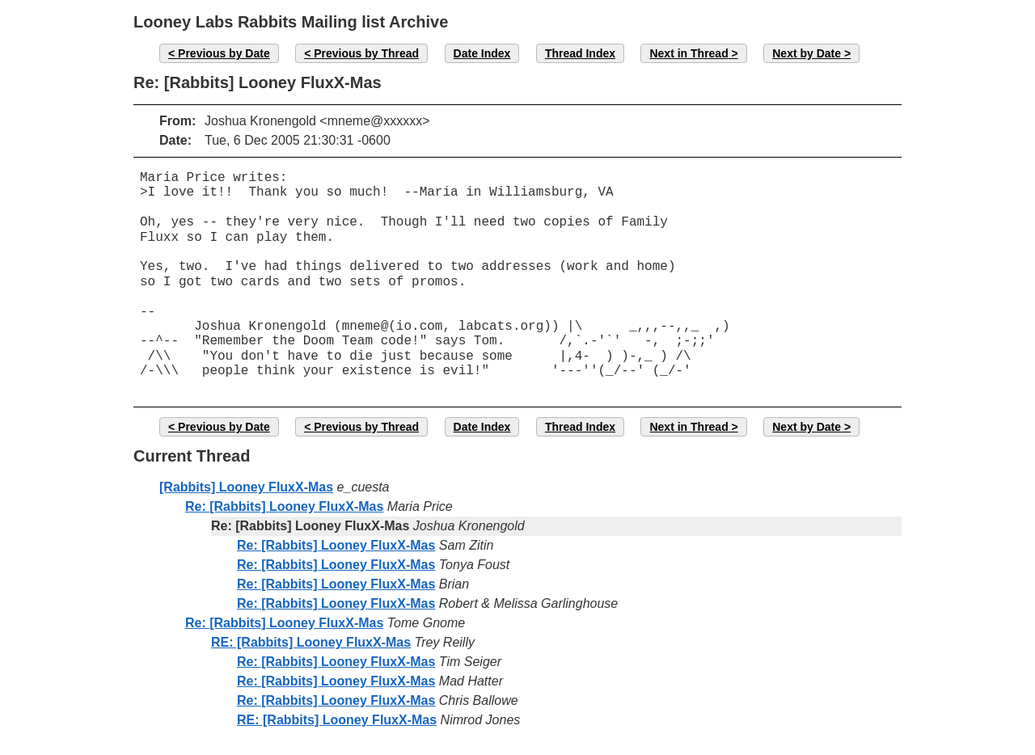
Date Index (482, 53)
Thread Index (580, 53)
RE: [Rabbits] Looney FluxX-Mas (311, 642)
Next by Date (806, 53)
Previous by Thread (366, 53)
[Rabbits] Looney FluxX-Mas (246, 487)
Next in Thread (688, 53)
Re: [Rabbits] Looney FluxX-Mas (284, 506)
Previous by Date (224, 53)
